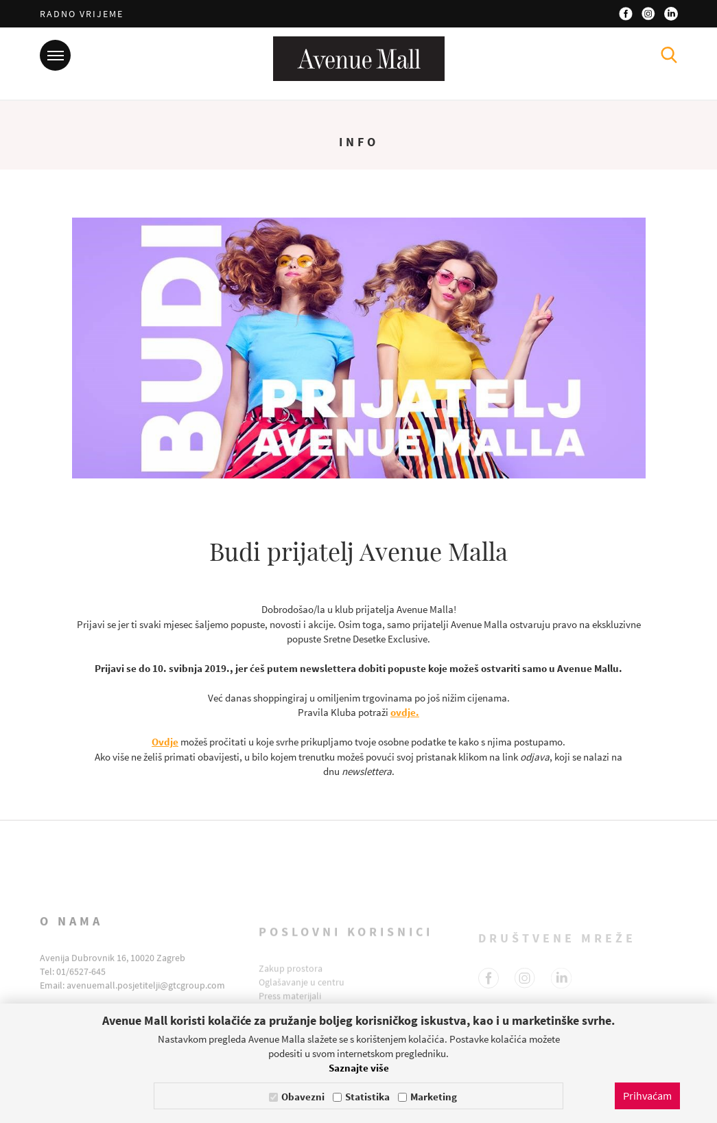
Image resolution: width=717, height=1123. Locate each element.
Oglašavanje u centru (301, 993)
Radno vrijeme (82, 14)
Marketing (433, 1096)
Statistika (367, 1096)
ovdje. (404, 712)
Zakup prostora (290, 979)
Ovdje (165, 741)
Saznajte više (359, 1067)
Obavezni (303, 1096)
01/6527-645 (81, 987)
